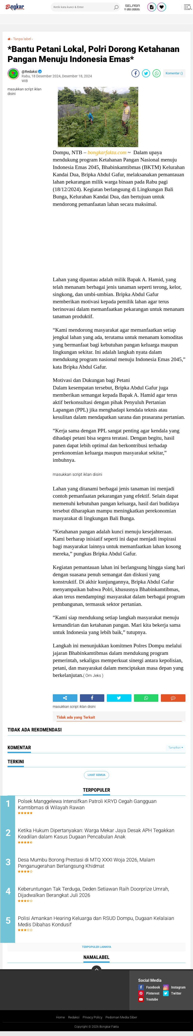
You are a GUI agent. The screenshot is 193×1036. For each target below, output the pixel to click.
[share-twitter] (146, 73)
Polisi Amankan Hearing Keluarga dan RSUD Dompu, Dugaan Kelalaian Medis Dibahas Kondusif (98, 926)
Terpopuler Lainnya (96, 951)
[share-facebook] (135, 73)
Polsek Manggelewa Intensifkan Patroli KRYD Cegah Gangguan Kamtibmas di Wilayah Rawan (100, 805)
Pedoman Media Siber (123, 1022)
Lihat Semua (96, 774)
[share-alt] (65, 698)
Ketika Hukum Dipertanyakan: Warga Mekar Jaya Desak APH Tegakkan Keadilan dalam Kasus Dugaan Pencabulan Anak (98, 835)
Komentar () (174, 73)
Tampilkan (175, 747)
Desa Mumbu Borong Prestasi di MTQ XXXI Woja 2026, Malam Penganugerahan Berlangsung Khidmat (99, 866)
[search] (85, 7)
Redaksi (72, 1022)
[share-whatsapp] (157, 73)
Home (57, 1022)
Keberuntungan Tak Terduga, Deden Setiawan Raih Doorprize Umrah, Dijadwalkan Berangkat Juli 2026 (97, 896)
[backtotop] (96, 975)
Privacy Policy (92, 1022)
